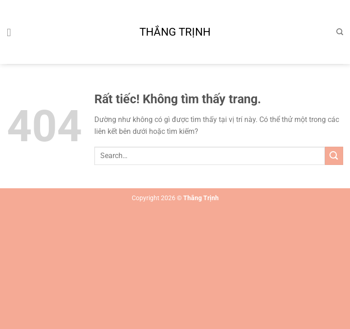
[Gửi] (334, 155)
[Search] (339, 32)
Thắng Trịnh (175, 32)
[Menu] (12, 31)
